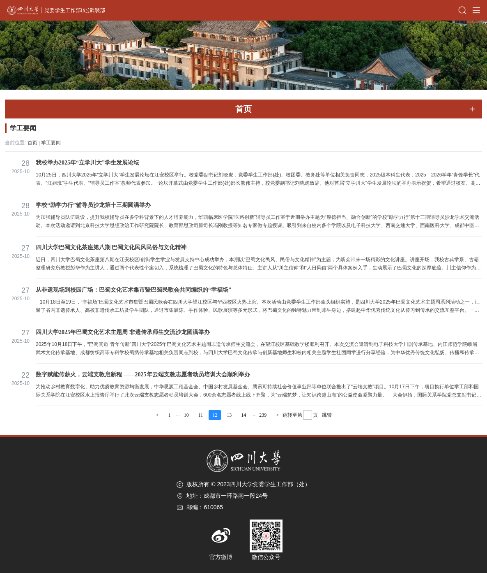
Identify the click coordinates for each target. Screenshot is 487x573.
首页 (32, 143)
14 (243, 415)
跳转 (327, 415)
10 (186, 415)
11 (200, 415)
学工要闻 (51, 143)
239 (262, 415)
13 (229, 415)
